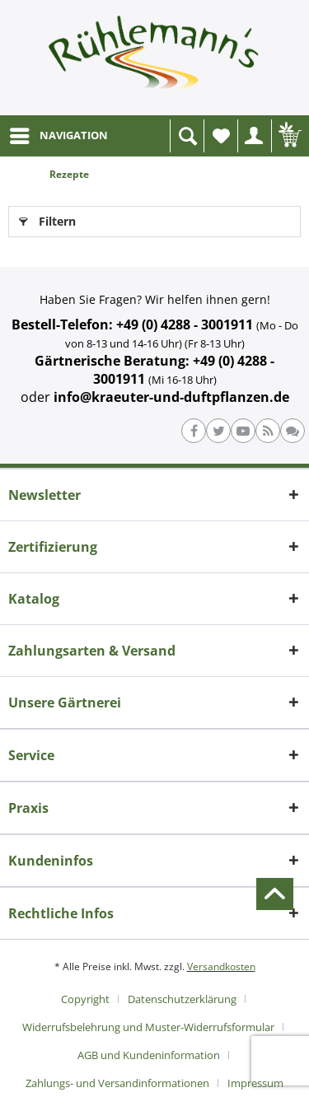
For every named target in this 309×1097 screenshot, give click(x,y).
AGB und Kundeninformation (148, 1055)
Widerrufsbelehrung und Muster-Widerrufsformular (148, 1027)
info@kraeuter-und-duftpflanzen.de (171, 397)
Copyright (85, 999)
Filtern (47, 218)
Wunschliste (225, 140)
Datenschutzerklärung (182, 999)
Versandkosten (221, 966)
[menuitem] (58, 135)
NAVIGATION (59, 132)
